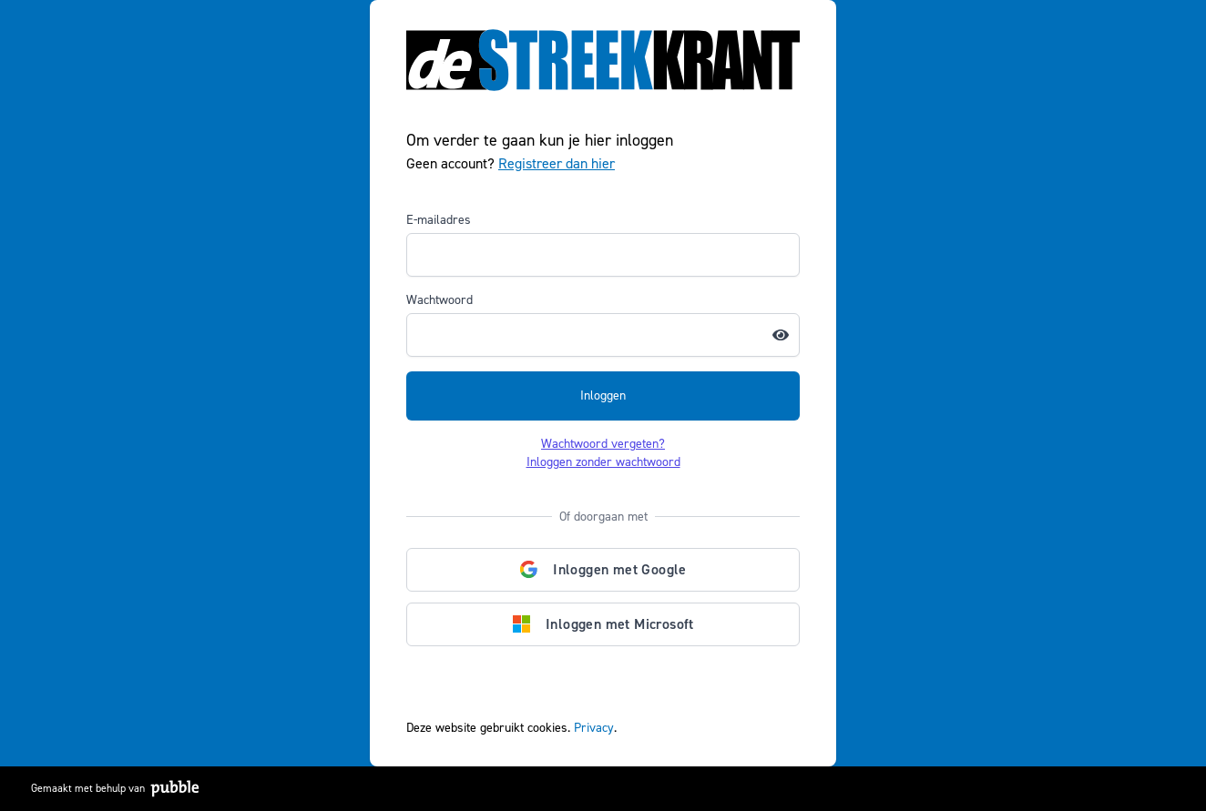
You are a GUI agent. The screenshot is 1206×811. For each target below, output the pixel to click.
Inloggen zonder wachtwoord (603, 462)
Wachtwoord (439, 300)
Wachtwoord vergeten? (603, 443)
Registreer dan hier (556, 163)
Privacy (594, 727)
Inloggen (603, 395)
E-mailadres (438, 219)
